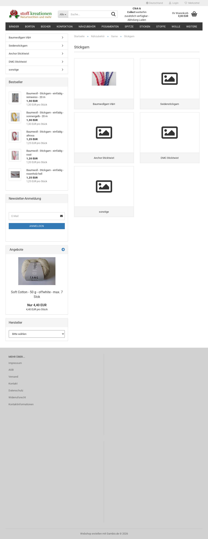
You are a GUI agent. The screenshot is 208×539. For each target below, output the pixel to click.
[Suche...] (63, 14)
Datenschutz (16, 390)
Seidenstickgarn (18, 45)
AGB (11, 369)
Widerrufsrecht (17, 397)
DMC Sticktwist (18, 61)
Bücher (46, 26)
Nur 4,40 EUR (37, 305)
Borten (30, 26)
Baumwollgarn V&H (20, 37)
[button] (154, 3)
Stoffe (161, 26)
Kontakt (13, 383)
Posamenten (110, 26)
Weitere (191, 26)
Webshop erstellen (91, 533)
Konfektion (65, 26)
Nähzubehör (87, 26)
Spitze (129, 26)
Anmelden (36, 226)
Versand (13, 376)
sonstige (14, 69)
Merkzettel (192, 3)
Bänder (14, 26)
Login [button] (174, 3)
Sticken (145, 26)
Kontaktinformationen (21, 404)
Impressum (15, 363)
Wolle (176, 26)
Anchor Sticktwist (19, 53)
